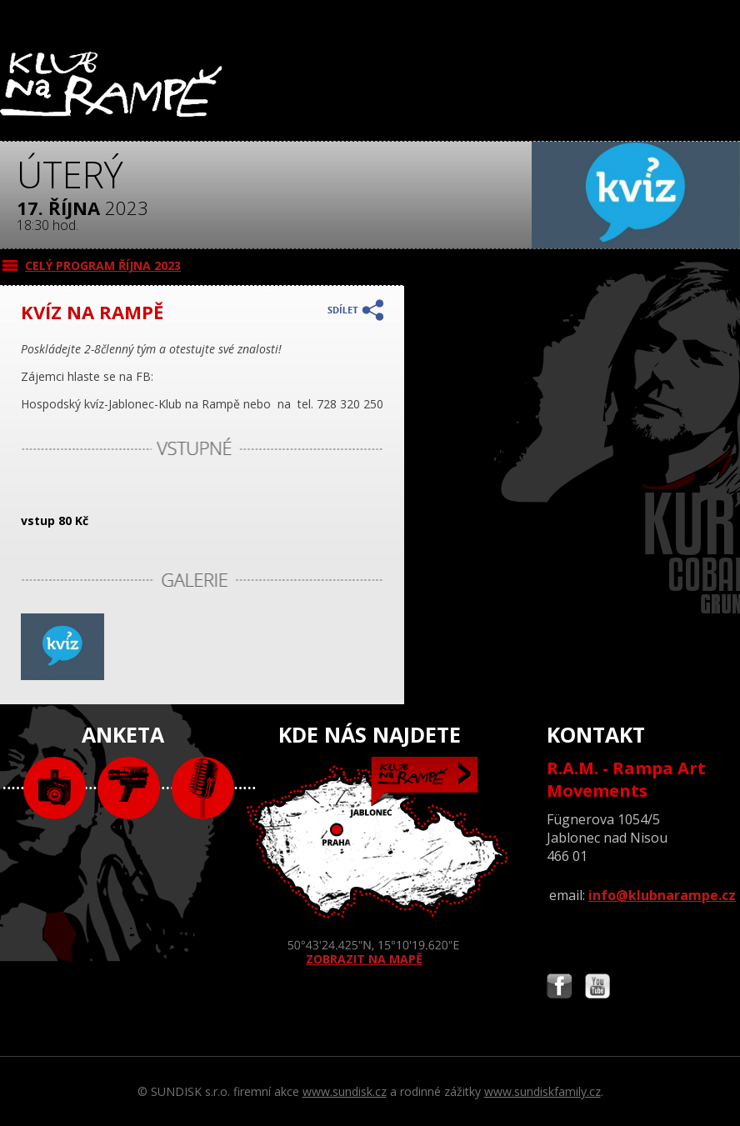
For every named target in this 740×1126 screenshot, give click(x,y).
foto (54, 788)
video (129, 788)
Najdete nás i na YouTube (597, 988)
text (203, 788)
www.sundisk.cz (344, 1091)
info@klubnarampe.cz (662, 895)
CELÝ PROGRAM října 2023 (103, 265)
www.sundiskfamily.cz (542, 1091)
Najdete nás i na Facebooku (559, 988)
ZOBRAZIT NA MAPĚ (370, 862)
